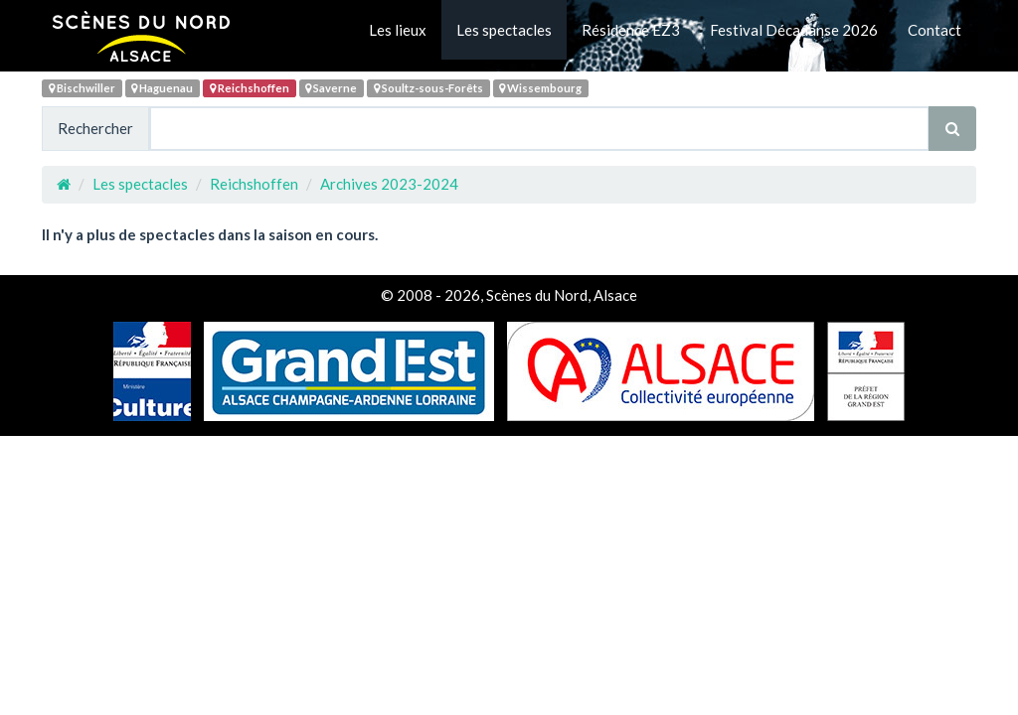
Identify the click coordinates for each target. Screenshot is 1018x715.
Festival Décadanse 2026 (794, 30)
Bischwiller (82, 87)
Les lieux (397, 30)
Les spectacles (504, 30)
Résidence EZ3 (631, 30)
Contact (934, 30)
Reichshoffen (249, 87)
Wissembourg (540, 87)
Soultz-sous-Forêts (428, 87)
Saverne (331, 87)
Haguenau (162, 87)
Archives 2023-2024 (389, 184)
